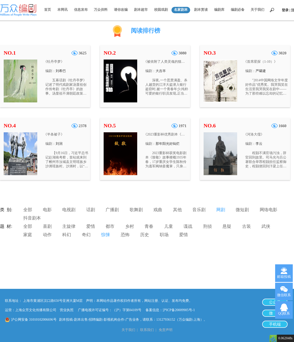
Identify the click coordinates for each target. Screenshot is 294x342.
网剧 (220, 209)
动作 (47, 234)
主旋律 (68, 226)
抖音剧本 (32, 218)
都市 (110, 226)
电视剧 (68, 209)
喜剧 (47, 226)
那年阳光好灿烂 (168, 144)
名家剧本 (181, 10)
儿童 (168, 226)
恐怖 (125, 234)
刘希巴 (61, 71)
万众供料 (101, 10)
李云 (259, 144)
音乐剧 (199, 209)
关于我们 (257, 10)
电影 (47, 209)
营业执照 (67, 310)
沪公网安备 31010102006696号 (34, 319)
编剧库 (219, 10)
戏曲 (157, 209)
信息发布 (81, 10)
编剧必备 (238, 10)
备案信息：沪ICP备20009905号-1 (170, 310)
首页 (47, 10)
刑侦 (207, 226)
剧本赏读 (201, 10)
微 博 (275, 313)
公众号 (275, 302)
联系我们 (147, 330)
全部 (27, 209)
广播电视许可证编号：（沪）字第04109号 (111, 310)
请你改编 (121, 10)
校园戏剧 (161, 10)
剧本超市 (141, 10)
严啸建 (261, 71)
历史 (144, 234)
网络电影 (268, 209)
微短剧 (242, 209)
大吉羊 (161, 71)
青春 (149, 226)
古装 (246, 226)
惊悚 (105, 234)
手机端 (275, 324)
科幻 (66, 234)
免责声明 (165, 330)
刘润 (59, 144)
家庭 (27, 234)
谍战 (188, 226)
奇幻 (86, 234)
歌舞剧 (136, 209)
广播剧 (112, 209)
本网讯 (62, 10)
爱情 (90, 226)
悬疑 (226, 226)
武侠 (265, 226)
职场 (164, 234)
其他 (177, 209)
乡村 (129, 226)
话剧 (90, 209)
